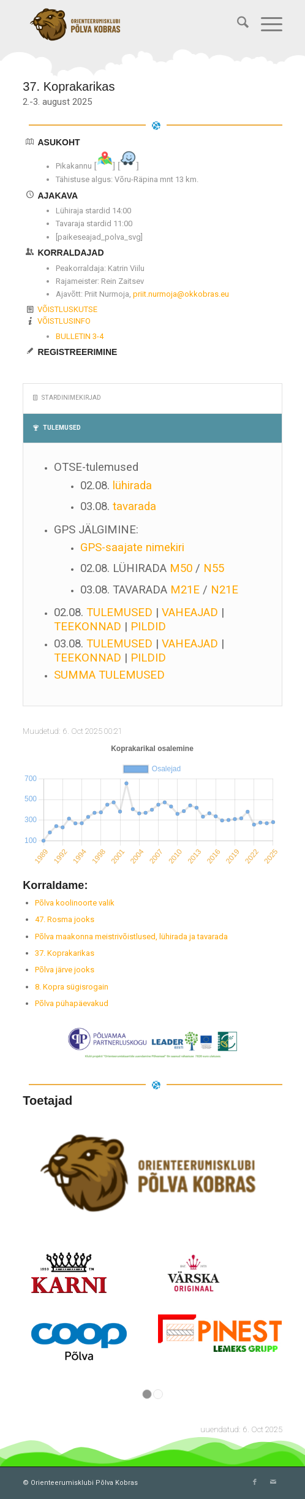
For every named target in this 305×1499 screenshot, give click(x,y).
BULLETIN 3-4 (80, 336)
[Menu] (265, 24)
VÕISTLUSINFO (64, 321)
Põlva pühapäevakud (71, 1003)
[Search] (237, 24)
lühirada (132, 485)
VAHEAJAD (190, 612)
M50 (181, 568)
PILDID (148, 626)
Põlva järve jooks (64, 969)
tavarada (134, 506)
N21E (224, 590)
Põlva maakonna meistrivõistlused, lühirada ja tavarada (131, 936)
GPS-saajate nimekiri (132, 547)
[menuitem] (237, 24)
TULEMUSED (57, 428)
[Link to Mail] (273, 1482)
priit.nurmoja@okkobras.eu (181, 294)
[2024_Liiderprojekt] (152, 1042)
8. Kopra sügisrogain (71, 986)
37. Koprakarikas (64, 953)
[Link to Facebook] (255, 1482)
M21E (185, 590)
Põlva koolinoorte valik (75, 902)
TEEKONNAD (87, 626)
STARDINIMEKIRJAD (67, 398)
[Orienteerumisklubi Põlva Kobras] (126, 24)
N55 (213, 568)
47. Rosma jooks (64, 919)
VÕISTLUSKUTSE (67, 309)
